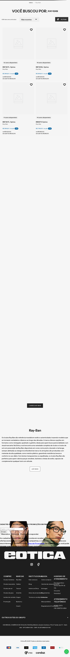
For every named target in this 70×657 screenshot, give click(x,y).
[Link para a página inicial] (31, 3)
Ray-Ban (38, 2)
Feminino (14, 534)
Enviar (3, 532)
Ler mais (35, 469)
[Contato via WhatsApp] (66, 651)
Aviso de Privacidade (35, 543)
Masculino (5, 534)
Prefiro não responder (29, 534)
